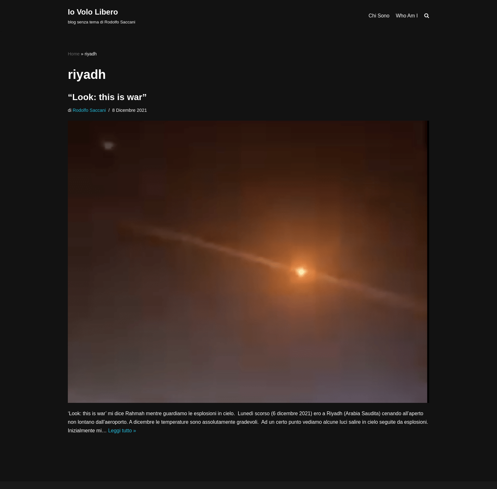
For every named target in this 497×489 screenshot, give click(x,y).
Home (74, 53)
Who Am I (407, 15)
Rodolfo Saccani (89, 110)
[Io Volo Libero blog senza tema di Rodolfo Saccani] (101, 16)
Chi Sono (379, 15)
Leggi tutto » (122, 430)
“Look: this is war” (107, 97)
